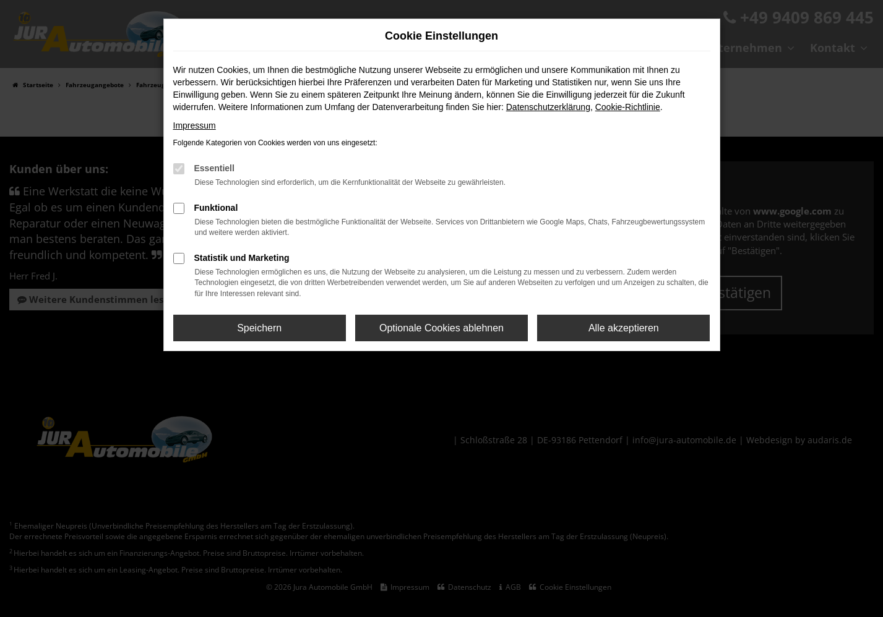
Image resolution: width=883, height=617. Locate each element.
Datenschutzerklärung (548, 107)
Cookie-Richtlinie (627, 107)
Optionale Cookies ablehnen (441, 328)
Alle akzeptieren (623, 328)
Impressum (194, 125)
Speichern (259, 328)
